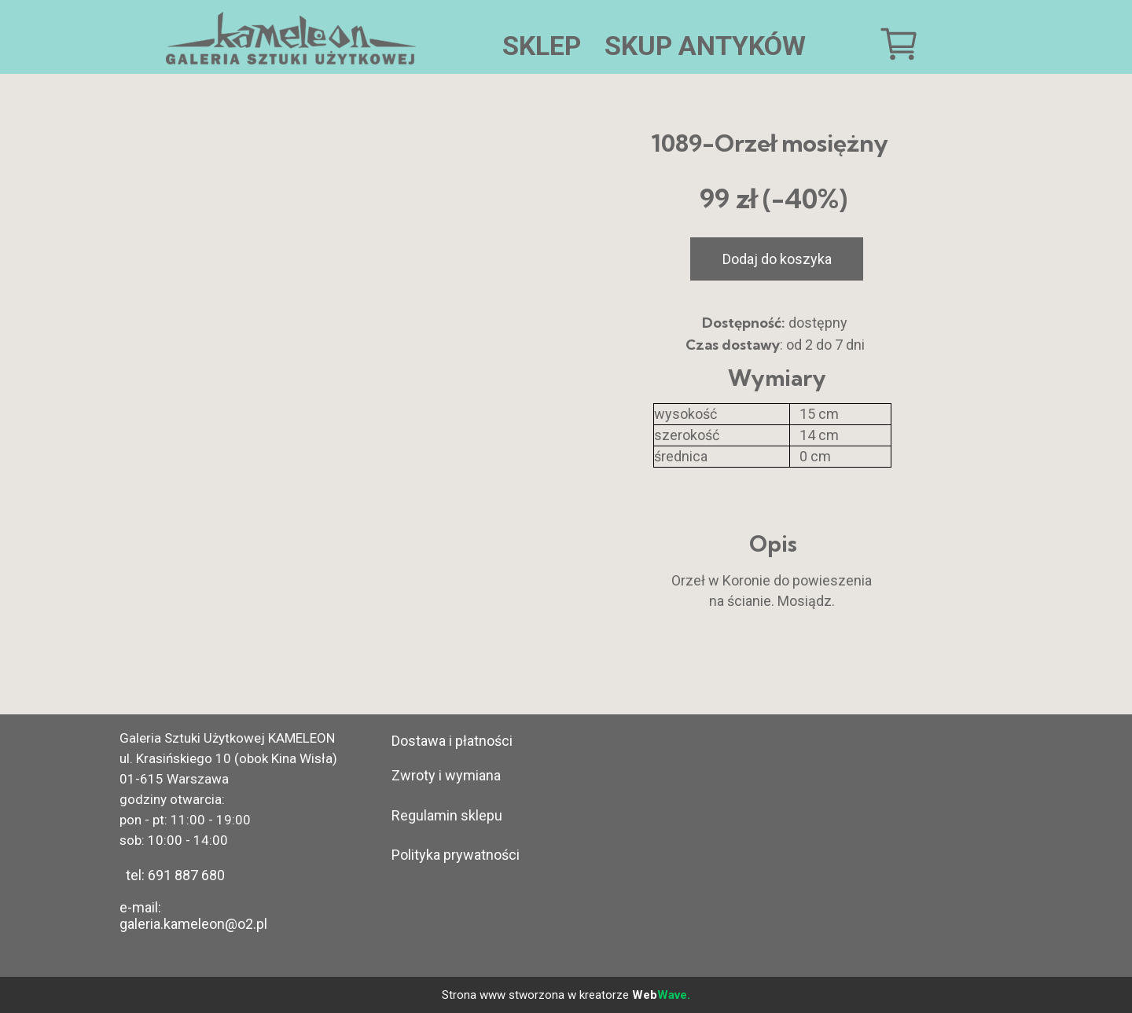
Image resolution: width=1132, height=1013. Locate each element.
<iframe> (787, 840)
